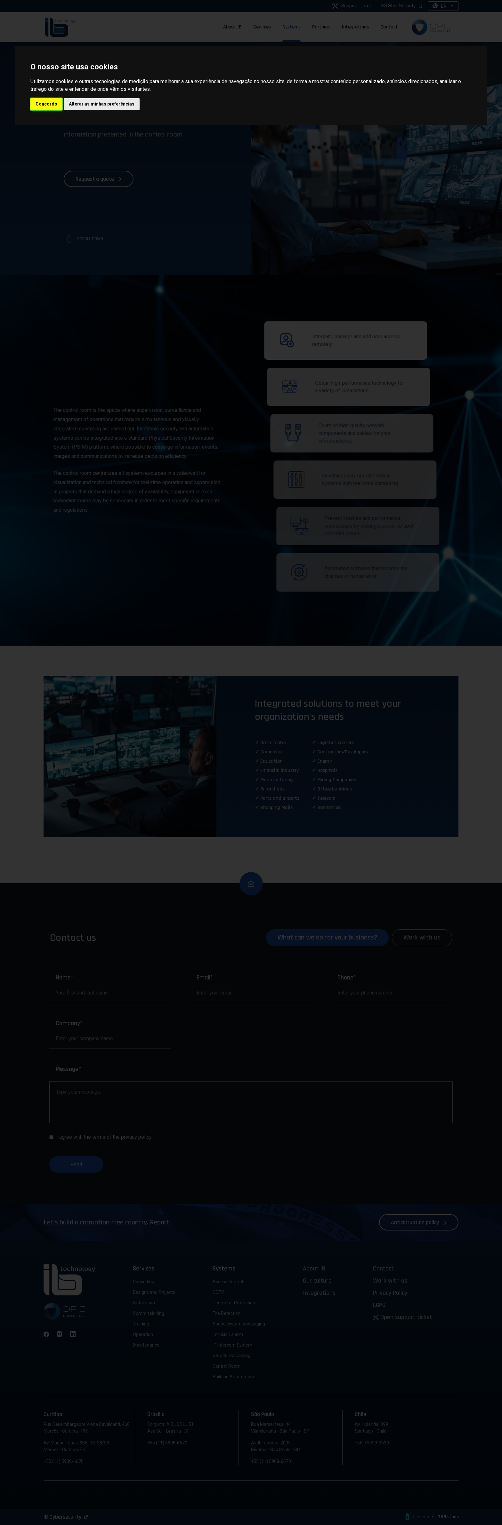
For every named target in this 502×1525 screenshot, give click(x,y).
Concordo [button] (46, 103)
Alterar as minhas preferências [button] (101, 103)
